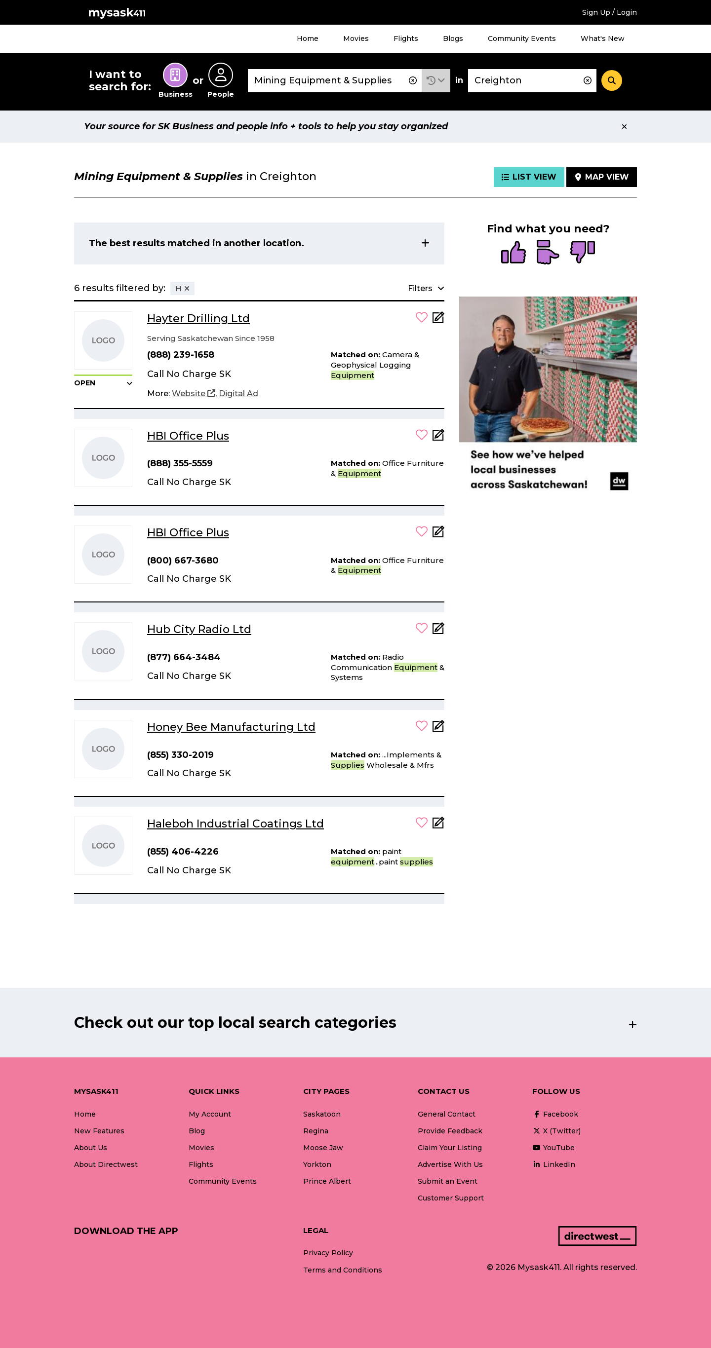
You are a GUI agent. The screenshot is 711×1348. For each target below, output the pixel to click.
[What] (335, 80)
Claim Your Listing (450, 1147)
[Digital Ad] (238, 393)
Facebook (555, 1114)
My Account (210, 1114)
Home (307, 38)
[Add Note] (438, 320)
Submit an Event (447, 1181)
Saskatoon (322, 1114)
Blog (197, 1130)
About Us (90, 1147)
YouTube (553, 1147)
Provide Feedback (450, 1130)
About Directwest (106, 1164)
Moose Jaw (323, 1147)
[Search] (611, 80)
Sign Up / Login (609, 12)
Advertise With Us (450, 1164)
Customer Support (451, 1198)
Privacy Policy (328, 1252)
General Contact (446, 1114)
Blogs (453, 38)
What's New (603, 38)
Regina (315, 1130)
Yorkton (317, 1164)
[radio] (513, 253)
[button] (436, 80)
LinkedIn (553, 1164)
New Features (99, 1130)
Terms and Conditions (342, 1270)
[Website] (193, 393)
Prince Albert (327, 1181)
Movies (356, 38)
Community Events (522, 38)
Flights (406, 38)
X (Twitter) (556, 1130)
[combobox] (335, 80)
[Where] (532, 80)
